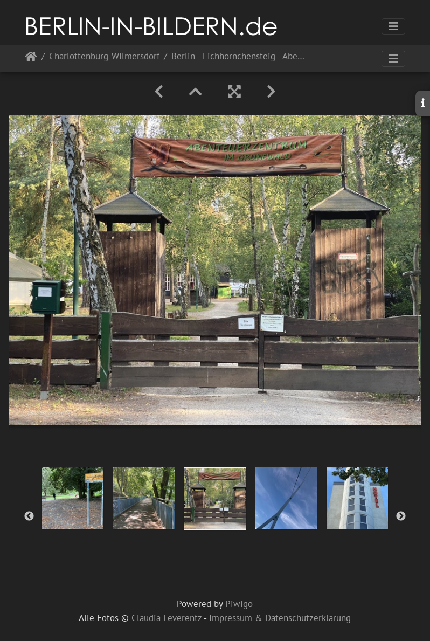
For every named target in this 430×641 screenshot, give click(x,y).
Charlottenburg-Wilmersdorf (104, 57)
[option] (72, 498)
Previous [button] (29, 516)
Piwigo (239, 604)
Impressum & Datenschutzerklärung (280, 618)
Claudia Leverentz (166, 618)
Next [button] (401, 516)
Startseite (31, 58)
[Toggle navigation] (393, 26)
